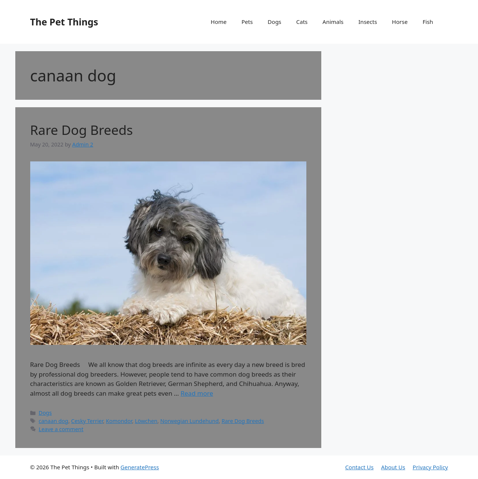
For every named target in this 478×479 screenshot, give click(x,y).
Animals (332, 21)
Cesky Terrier (87, 420)
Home (219, 21)
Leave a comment (61, 429)
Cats (302, 21)
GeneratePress (140, 467)
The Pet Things (64, 21)
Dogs (274, 21)
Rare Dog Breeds (81, 130)
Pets (247, 21)
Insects (368, 21)
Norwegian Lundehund (189, 420)
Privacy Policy (430, 467)
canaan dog (53, 420)
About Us (393, 467)
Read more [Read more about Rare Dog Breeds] (197, 393)
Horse (399, 21)
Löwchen (146, 420)
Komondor (119, 420)
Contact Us (359, 467)
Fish (427, 21)
